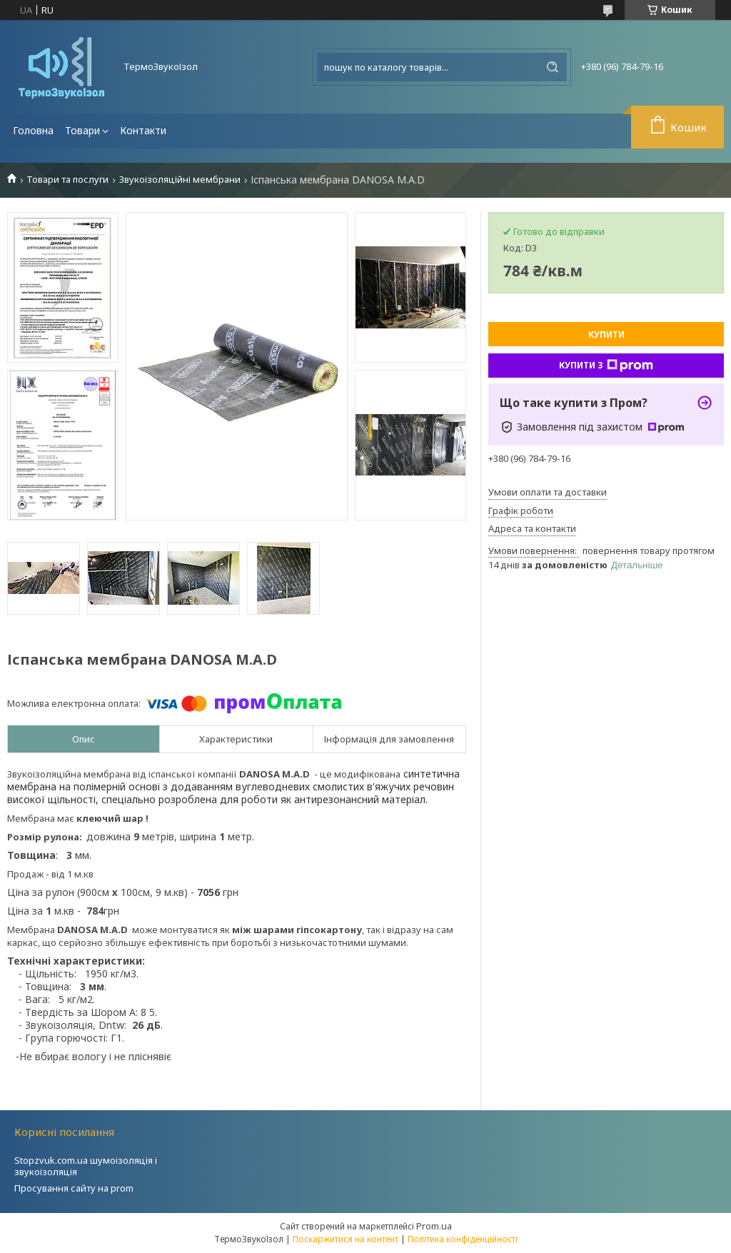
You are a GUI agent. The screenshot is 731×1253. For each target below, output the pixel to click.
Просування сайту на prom (73, 1188)
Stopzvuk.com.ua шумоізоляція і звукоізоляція (85, 1166)
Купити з (606, 365)
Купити (606, 334)
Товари (82, 130)
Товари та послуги (67, 179)
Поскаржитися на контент (345, 1239)
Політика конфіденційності (463, 1239)
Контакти (143, 130)
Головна (33, 130)
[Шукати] (552, 67)
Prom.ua (434, 1225)
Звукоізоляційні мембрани (180, 179)
